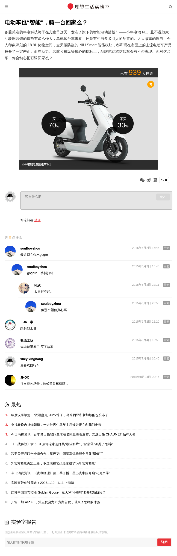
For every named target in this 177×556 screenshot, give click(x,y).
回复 (166, 248)
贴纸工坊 (26, 341)
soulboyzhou (30, 249)
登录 (37, 220)
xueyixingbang (31, 359)
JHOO (25, 378)
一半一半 (26, 322)
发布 (163, 197)
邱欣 (37, 286)
